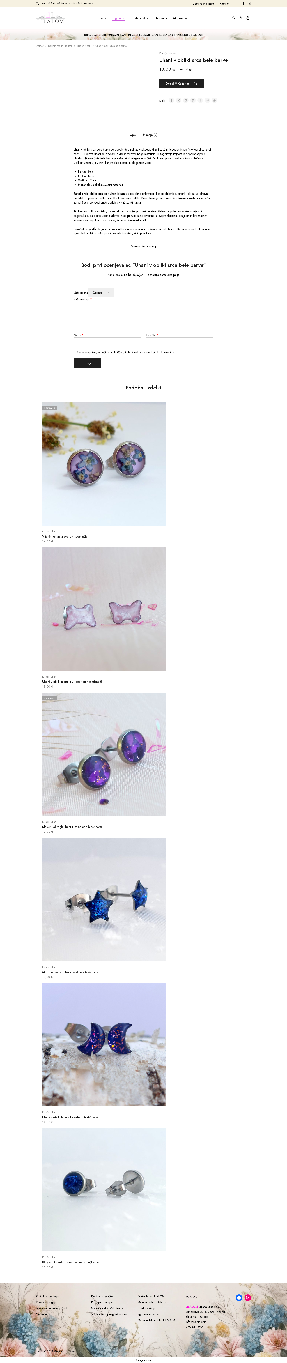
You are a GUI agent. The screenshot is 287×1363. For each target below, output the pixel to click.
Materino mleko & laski (152, 1302)
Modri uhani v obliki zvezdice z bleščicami (70, 972)
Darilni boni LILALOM (151, 1296)
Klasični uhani (84, 46)
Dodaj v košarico (181, 83)
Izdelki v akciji (139, 18)
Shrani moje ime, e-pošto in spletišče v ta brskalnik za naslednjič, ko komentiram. (126, 352)
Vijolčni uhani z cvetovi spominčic (64, 536)
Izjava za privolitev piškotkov (53, 1308)
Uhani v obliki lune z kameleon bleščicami (70, 1117)
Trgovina (118, 18)
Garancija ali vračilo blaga (107, 1308)
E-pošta (152, 335)
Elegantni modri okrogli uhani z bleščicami (70, 1262)
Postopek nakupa (102, 1302)
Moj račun (180, 18)
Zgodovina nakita (148, 1314)
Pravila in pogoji (46, 1302)
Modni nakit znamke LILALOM (156, 1320)
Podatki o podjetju (47, 1296)
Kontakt (224, 3)
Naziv (78, 335)
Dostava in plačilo (203, 3)
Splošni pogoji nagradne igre (109, 1314)
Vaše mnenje (83, 299)
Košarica (161, 18)
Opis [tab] (133, 135)
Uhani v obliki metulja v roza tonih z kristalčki (72, 682)
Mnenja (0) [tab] (150, 135)
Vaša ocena (81, 293)
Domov (101, 18)
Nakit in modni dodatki (60, 46)
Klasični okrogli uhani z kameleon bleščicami (72, 827)
